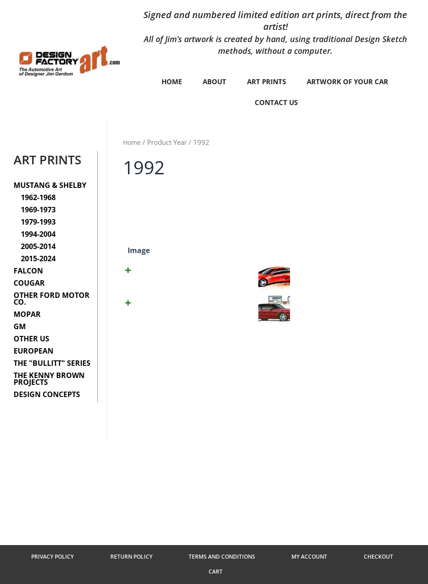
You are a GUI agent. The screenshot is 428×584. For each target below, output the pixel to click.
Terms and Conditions (206, 569)
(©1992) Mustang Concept (185, 279)
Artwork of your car (350, 81)
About (211, 81)
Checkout (331, 569)
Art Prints (265, 81)
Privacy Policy (69, 569)
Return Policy (132, 569)
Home (166, 81)
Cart (373, 569)
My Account (278, 569)
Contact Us (276, 102)
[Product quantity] (348, 284)
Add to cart (387, 284)
